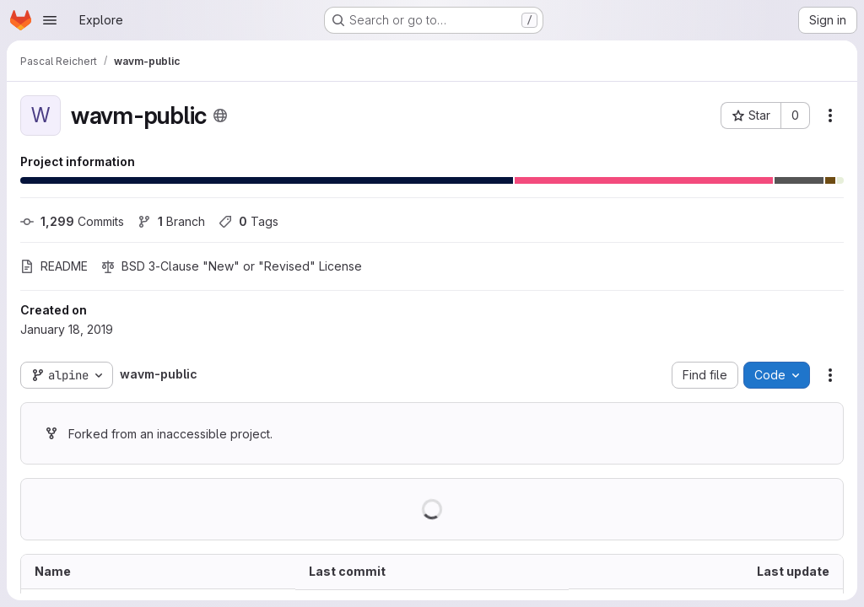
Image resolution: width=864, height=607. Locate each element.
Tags (248, 221)
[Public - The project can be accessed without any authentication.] (220, 115)
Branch (171, 221)
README (54, 266)
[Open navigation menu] (49, 20)
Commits (72, 221)
